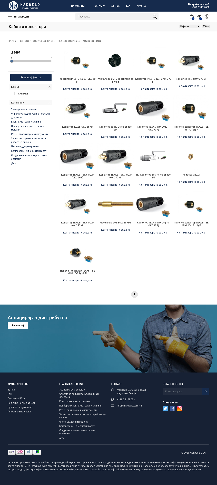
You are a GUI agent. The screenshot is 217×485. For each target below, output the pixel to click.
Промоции (78, 6)
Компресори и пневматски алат (28, 151)
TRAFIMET (21, 93)
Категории (17, 102)
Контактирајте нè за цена (77, 89)
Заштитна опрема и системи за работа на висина (82, 416)
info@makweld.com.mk (129, 405)
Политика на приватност (21, 403)
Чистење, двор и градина (25, 146)
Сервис (141, 6)
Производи (18, 17)
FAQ (128, 6)
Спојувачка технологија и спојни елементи (77, 432)
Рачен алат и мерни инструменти (29, 134)
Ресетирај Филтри (31, 77)
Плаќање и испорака (19, 411)
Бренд (15, 86)
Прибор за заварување (69, 41)
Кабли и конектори (92, 41)
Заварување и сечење (44, 41)
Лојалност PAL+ (16, 398)
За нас (115, 6)
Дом (13, 163)
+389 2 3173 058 (126, 399)
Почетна (12, 41)
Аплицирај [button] (18, 325)
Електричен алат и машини (26, 121)
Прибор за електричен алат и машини (80, 405)
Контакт (100, 6)
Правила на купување (20, 407)
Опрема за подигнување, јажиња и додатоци (79, 395)
